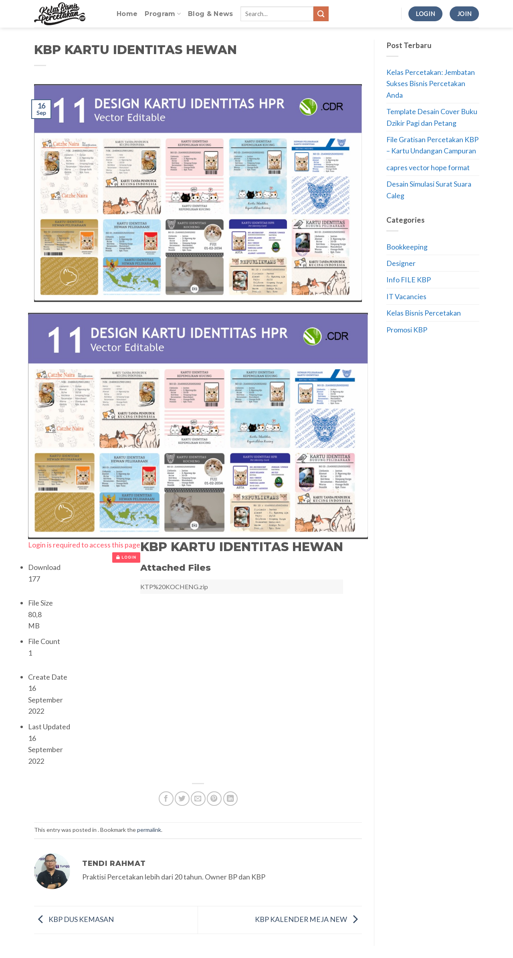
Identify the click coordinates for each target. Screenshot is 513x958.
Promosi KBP (406, 329)
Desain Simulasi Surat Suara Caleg (428, 189)
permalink (149, 829)
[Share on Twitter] (182, 798)
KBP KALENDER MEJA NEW (308, 919)
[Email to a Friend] (198, 798)
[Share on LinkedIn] (230, 798)
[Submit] (321, 13)
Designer (401, 263)
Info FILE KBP (408, 279)
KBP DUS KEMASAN (74, 919)
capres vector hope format (428, 167)
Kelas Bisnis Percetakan (423, 312)
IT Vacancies (406, 296)
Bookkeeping (407, 246)
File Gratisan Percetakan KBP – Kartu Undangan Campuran (432, 145)
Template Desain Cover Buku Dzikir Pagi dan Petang (431, 117)
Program (163, 14)
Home (127, 14)
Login (126, 557)
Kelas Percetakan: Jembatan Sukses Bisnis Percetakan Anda (430, 83)
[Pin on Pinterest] (214, 798)
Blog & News (210, 14)
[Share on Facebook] (166, 798)
